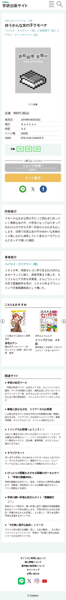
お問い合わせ (33, 573)
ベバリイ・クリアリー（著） (21, 30)
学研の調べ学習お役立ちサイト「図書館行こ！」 (30, 499)
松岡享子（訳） (48, 30)
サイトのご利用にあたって (33, 558)
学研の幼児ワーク (17, 382)
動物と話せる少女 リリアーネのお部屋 (29, 409)
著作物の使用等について (33, 566)
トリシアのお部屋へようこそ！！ (25, 429)
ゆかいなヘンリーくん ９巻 (18, 20)
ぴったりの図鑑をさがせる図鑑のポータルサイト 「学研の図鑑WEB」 (33, 475)
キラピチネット (16, 452)
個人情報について (33, 562)
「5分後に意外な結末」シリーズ (25, 524)
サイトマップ (33, 570)
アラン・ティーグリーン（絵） (22, 34)
